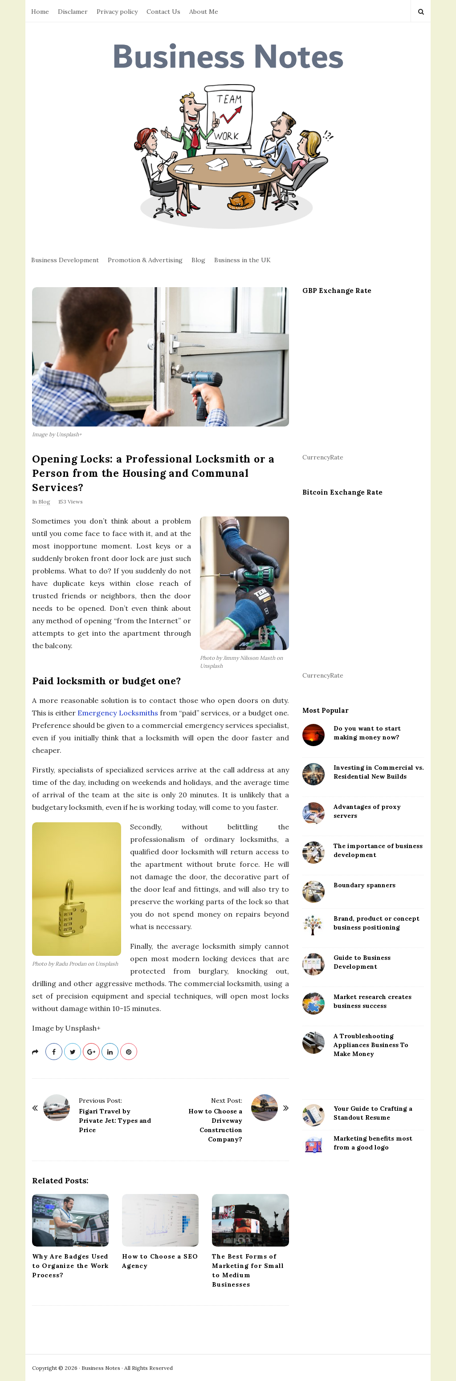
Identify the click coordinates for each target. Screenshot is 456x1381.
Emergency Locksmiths (117, 712)
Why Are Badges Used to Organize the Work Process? (70, 1265)
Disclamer (73, 12)
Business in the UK (242, 260)
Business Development (65, 260)
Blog (198, 260)
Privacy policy (117, 12)
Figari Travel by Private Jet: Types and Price (115, 1120)
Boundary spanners (364, 885)
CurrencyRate (322, 457)
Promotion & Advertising (145, 260)
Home (40, 12)
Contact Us (163, 12)
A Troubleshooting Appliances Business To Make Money (371, 1045)
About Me (203, 12)
